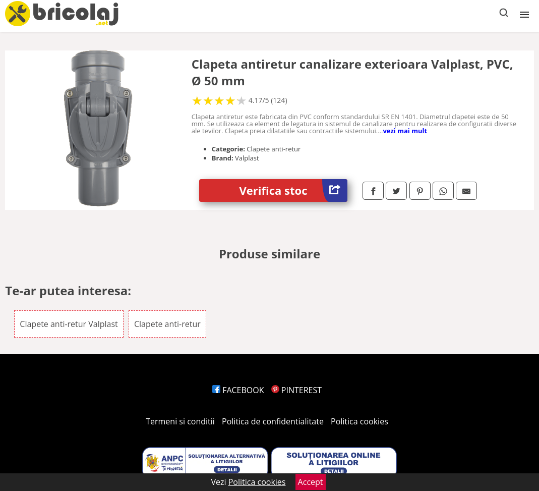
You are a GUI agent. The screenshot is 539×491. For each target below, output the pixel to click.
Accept (310, 481)
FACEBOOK (238, 390)
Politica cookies (359, 421)
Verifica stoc (293, 190)
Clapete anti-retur (167, 324)
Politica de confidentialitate (273, 421)
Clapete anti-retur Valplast (68, 324)
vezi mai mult (405, 130)
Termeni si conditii (180, 421)
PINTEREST (296, 390)
